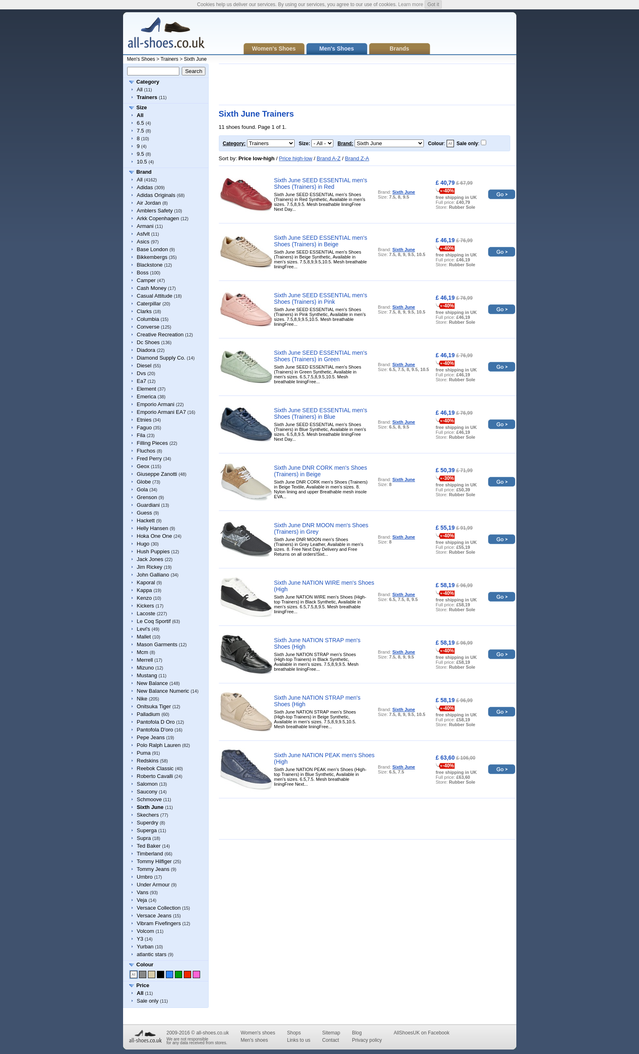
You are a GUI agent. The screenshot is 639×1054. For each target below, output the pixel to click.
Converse (148, 327)
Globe (144, 482)
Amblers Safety (155, 211)
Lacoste (146, 613)
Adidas (145, 187)
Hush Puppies (153, 551)
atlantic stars (152, 954)
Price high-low (296, 158)
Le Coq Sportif (154, 621)
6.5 (140, 123)
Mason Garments (157, 644)
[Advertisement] (367, 84)
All (140, 89)
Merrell (145, 660)
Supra (144, 838)
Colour (145, 964)
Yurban (145, 947)
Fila (141, 435)
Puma (144, 753)
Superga (147, 830)
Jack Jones (150, 559)
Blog (357, 1033)
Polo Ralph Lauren (159, 745)
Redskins (148, 761)
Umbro (145, 877)
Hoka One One (154, 536)
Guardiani (148, 505)
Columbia (148, 319)
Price (143, 985)
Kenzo (144, 598)
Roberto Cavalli (155, 776)
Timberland (150, 854)
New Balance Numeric (163, 691)
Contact (330, 1040)
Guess (144, 513)
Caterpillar (149, 304)
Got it (433, 4)
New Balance (152, 683)
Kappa (144, 590)
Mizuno (145, 668)
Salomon (147, 784)
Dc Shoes (148, 342)
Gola (142, 489)
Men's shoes (254, 1040)
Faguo (144, 427)
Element (146, 389)
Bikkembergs (152, 257)
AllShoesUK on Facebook (422, 1033)
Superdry (148, 823)
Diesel (144, 365)
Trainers (169, 59)
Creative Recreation (160, 334)
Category (148, 82)
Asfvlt (143, 234)
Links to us (298, 1040)
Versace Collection (159, 908)
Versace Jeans (154, 916)
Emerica (146, 396)
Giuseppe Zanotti (157, 474)
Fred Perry (149, 458)
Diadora (146, 350)
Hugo (143, 544)
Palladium (148, 714)
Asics (143, 242)
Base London (152, 249)
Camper (146, 280)
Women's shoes (257, 1033)
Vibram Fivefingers (159, 923)
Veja (142, 900)
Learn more (410, 4)
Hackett (146, 520)
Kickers (145, 606)
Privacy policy (367, 1040)
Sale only (148, 1001)
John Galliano (153, 575)
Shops (294, 1033)
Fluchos (146, 451)
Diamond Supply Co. (161, 358)
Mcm (142, 652)
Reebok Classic (155, 768)
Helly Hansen (152, 528)
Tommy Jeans (153, 869)
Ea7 (141, 381)
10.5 (142, 162)
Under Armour (153, 885)
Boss (143, 273)
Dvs (141, 373)
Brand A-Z (329, 158)
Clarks (144, 311)
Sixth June (195, 59)
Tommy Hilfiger (154, 861)
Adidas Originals (156, 195)
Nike (142, 699)
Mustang (147, 675)
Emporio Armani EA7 (161, 412)
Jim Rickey (150, 567)
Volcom (145, 931)
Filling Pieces (152, 443)
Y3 (140, 939)
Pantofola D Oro (156, 722)
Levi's (143, 629)
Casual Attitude (154, 296)
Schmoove (149, 799)
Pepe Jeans (151, 737)
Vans (143, 892)
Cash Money (152, 288)
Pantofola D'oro (155, 730)
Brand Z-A (357, 158)
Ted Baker (149, 846)
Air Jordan (149, 203)
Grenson (147, 497)
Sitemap (331, 1033)
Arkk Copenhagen (158, 218)
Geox (143, 466)
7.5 (140, 131)
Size (142, 107)
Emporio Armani (155, 404)
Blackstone (150, 265)
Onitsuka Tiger (154, 706)
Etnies (144, 420)
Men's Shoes (141, 59)
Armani (145, 226)
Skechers (148, 815)
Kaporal (146, 582)
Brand (144, 172)
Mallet (144, 637)
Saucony (147, 792)
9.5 (140, 154)
